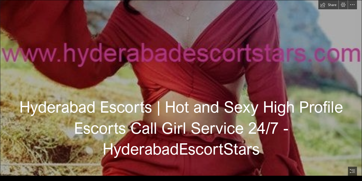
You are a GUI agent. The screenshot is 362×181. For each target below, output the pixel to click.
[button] (328, 4)
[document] (181, 90)
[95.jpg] (181, 88)
